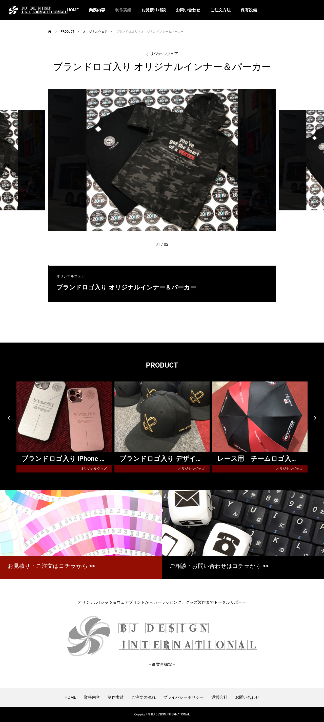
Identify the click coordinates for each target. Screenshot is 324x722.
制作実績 (123, 10)
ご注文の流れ (143, 697)
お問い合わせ (188, 10)
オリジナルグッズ (93, 468)
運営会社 (219, 697)
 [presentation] (6, 418)
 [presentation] (317, 418)
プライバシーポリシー (183, 697)
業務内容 (97, 10)
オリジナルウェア (162, 53)
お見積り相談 (153, 10)
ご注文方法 (220, 10)
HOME (70, 697)
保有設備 (249, 10)
